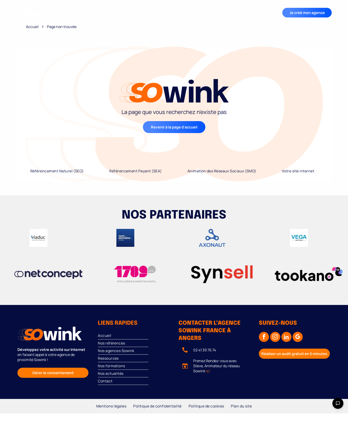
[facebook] (264, 337)
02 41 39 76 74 (204, 350)
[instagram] (275, 337)
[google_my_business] (298, 337)
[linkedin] (286, 337)
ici (208, 370)
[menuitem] (81, 12)
